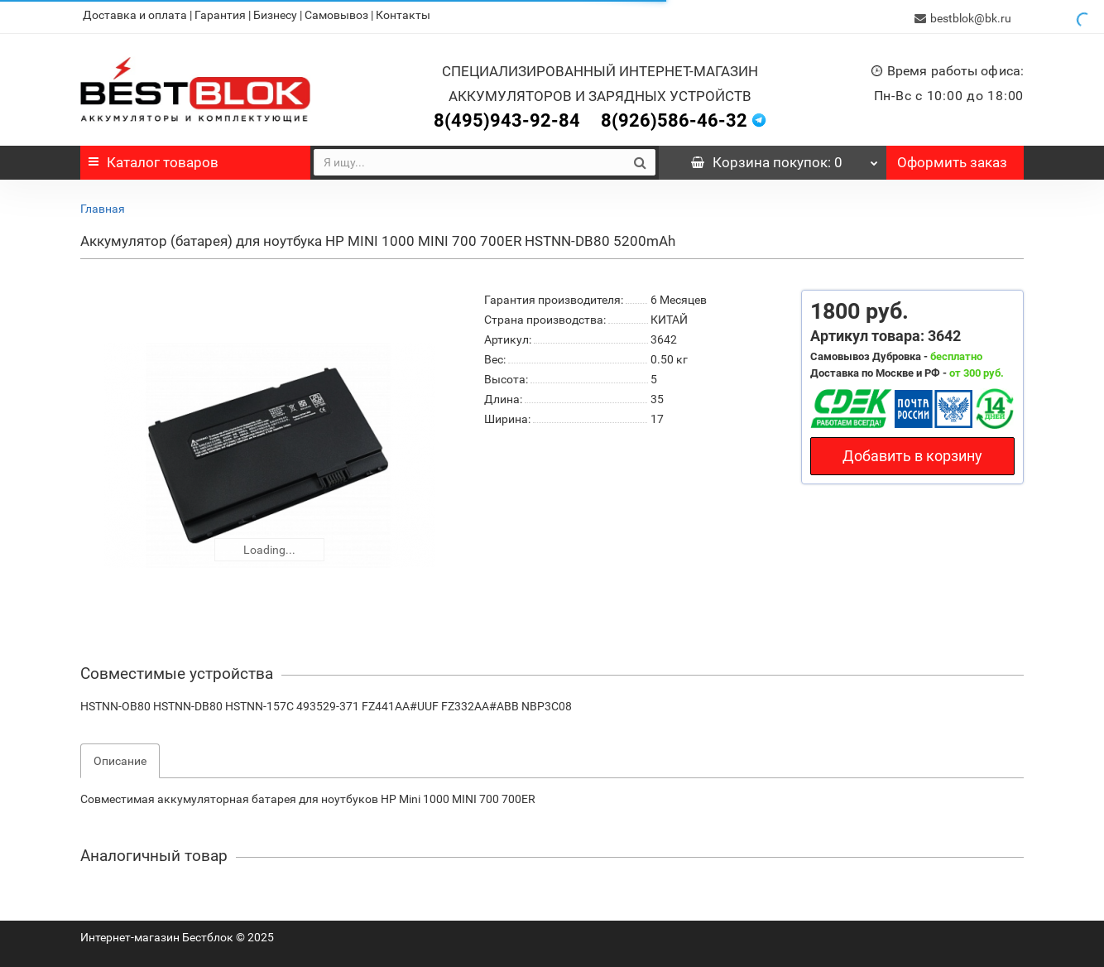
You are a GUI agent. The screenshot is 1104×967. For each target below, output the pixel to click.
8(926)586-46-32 (674, 117)
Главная (102, 205)
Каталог (153, 159)
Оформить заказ (952, 159)
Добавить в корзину (912, 452)
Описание (120, 757)
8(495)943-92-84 (507, 117)
